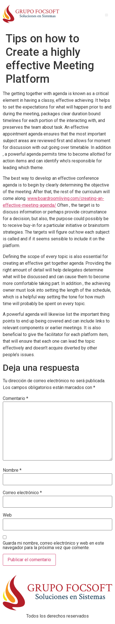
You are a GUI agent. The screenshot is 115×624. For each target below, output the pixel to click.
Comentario (15, 398)
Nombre (12, 470)
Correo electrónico (22, 493)
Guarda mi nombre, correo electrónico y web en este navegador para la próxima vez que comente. (53, 545)
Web (7, 515)
